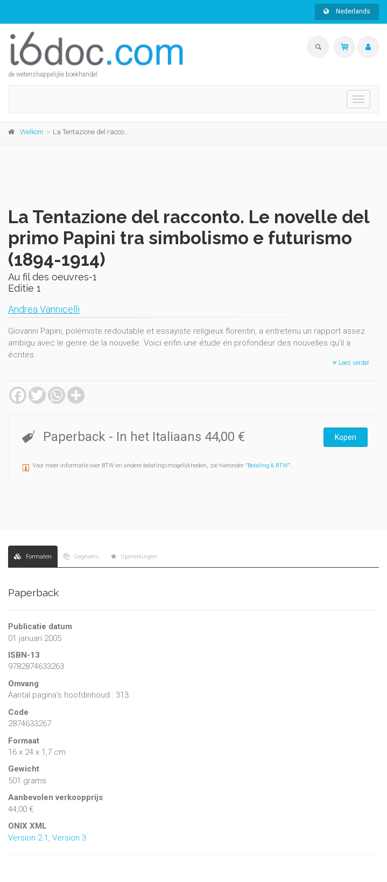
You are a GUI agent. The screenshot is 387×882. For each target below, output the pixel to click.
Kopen (345, 437)
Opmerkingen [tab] (134, 556)
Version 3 (69, 838)
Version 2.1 (28, 838)
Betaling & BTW (268, 465)
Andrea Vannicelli (44, 309)
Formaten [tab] (33, 556)
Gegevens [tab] (81, 556)
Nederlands (346, 11)
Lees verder (351, 363)
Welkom (32, 132)
